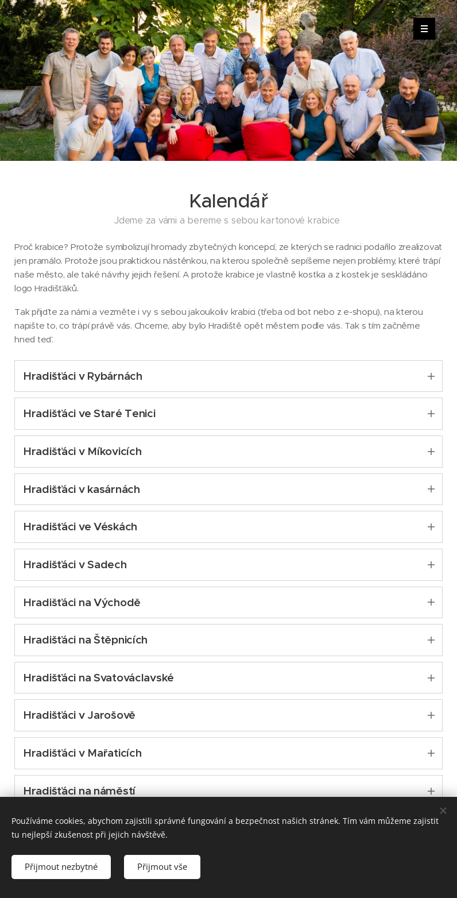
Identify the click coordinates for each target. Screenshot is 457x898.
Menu (420, 29)
